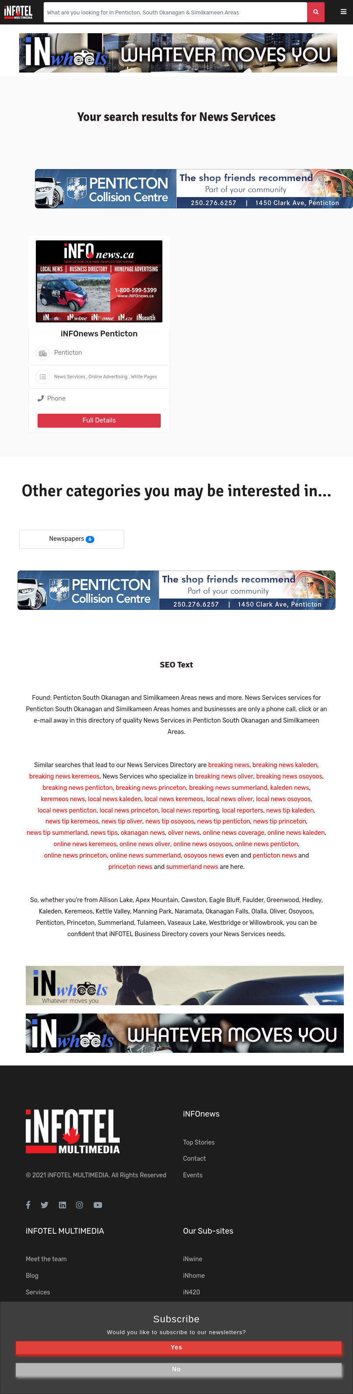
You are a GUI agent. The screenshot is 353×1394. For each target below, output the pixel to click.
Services (38, 1292)
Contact (194, 1158)
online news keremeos (85, 844)
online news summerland (145, 855)
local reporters (242, 810)
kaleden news (289, 788)
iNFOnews (201, 1114)
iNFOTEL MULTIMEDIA (78, 1175)
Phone (52, 398)
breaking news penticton (77, 788)
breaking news (228, 765)
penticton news (275, 855)
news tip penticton (223, 821)
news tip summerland (57, 833)
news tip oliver (121, 821)
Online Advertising (108, 377)
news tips (104, 833)
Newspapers (66, 539)
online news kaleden (296, 833)
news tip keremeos (71, 821)
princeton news (130, 867)
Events (193, 1175)
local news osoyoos (283, 799)
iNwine (192, 1259)
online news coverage (233, 833)
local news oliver (229, 799)
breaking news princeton (151, 788)
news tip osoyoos (169, 821)
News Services (69, 377)
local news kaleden (114, 799)
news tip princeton (279, 821)
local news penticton (67, 810)
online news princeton (75, 855)
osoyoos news (204, 855)
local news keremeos (173, 799)
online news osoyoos (202, 844)
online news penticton (266, 844)
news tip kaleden (290, 810)
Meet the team (46, 1259)
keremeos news (63, 799)
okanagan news (143, 833)
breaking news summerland (228, 788)
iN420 (191, 1292)
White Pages (144, 377)
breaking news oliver (224, 776)
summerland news (192, 867)
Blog (32, 1276)
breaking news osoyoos (289, 776)
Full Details (99, 420)
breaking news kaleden (285, 765)
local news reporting (190, 810)
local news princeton (129, 810)
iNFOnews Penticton (99, 334)
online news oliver (144, 844)
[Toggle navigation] (349, 12)
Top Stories (199, 1142)
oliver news (184, 833)
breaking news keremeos (64, 776)
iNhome (194, 1276)
